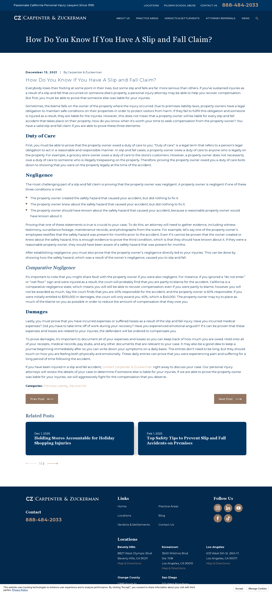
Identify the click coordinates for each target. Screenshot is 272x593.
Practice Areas (168, 506)
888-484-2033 (240, 5)
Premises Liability (55, 386)
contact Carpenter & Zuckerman (127, 367)
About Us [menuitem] (123, 18)
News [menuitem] (245, 18)
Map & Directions (129, 563)
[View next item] (52, 463)
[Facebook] (218, 518)
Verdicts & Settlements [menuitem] (181, 18)
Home (122, 506)
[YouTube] (238, 508)
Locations (151, 5)
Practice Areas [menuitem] (147, 18)
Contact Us (208, 5)
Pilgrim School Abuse (180, 5)
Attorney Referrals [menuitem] (220, 18)
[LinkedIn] (228, 508)
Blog (161, 515)
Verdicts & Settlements (134, 524)
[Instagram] (218, 508)
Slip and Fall (77, 386)
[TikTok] (228, 518)
